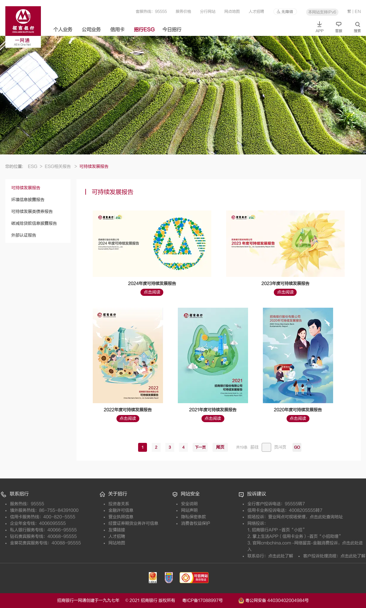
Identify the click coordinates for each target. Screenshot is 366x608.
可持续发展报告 (25, 187)
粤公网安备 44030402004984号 (273, 600)
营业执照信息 (120, 516)
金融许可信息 (120, 510)
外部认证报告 (23, 235)
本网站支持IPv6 (322, 12)
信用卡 (117, 29)
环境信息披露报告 (27, 199)
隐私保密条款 (193, 516)
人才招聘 (256, 11)
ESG (35, 166)
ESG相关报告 (61, 166)
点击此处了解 (280, 555)
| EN (356, 11)
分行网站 (207, 11)
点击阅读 (152, 292)
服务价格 (183, 11)
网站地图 (116, 542)
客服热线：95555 (151, 11)
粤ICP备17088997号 (209, 600)
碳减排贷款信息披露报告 (34, 223)
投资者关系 (118, 503)
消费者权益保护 (195, 523)
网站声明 (189, 510)
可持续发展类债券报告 (32, 211)
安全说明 (189, 503)
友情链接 (116, 529)
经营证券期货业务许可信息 (133, 523)
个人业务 (62, 29)
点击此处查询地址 (326, 516)
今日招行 (171, 29)
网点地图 (232, 11)
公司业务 (91, 29)
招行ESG (144, 29)
